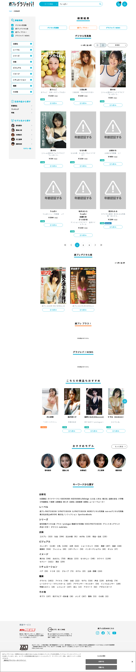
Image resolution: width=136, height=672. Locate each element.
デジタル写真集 (21, 25)
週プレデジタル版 (21, 28)
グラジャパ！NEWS (22, 35)
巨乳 (62, 546)
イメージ (16, 74)
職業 (14, 86)
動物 (92, 596)
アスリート (90, 587)
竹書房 (51, 502)
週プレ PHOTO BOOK (48, 511)
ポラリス (54, 527)
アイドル (62, 580)
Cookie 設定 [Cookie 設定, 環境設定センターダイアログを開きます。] (101, 656)
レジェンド (64, 587)
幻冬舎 (98, 498)
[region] (68, 662)
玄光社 (92, 498)
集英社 (104, 498)
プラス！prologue (63, 524)
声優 (99, 580)
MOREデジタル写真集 (94, 511)
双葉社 (86, 502)
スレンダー (48, 546)
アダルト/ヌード (105, 587)
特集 (12, 113)
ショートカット (89, 546)
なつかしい (87, 558)
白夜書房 (78, 502)
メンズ (81, 596)
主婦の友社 (112, 498)
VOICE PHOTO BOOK (92, 524)
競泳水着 (71, 536)
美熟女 (73, 558)
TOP (10, 11)
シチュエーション (19, 80)
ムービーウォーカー (97, 502)
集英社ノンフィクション (67, 514)
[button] (125, 401)
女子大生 (111, 580)
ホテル (80, 571)
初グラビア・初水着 (63, 596)
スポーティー (76, 549)
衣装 (14, 62)
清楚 (45, 561)
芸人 (77, 587)
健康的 (46, 549)
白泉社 (72, 502)
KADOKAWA (65, 498)
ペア (44, 571)
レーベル (16, 50)
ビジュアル (17, 68)
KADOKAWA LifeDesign (80, 498)
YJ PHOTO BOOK (63, 511)
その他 (15, 92)
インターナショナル (95, 549)
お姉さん (59, 558)
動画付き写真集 (77, 524)
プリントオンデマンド (110, 524)
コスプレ (46, 536)
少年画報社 (44, 502)
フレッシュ (59, 549)
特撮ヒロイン (48, 587)
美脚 (105, 546)
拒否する (101, 661)
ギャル (112, 549)
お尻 (74, 546)
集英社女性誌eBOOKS (48, 514)
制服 (59, 536)
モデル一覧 (27, 148)
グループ (68, 571)
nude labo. (63, 527)
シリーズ (16, 56)
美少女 (46, 558)
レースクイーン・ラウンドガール (56, 583)
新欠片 (65, 502)
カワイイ (103, 558)
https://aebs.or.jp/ (37, 648)
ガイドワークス (53, 498)
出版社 (15, 44)
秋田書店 (43, 498)
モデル (87, 580)
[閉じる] (132, 661)
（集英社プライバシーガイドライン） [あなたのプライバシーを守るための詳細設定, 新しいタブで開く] (14, 660)
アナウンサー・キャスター (86, 583)
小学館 (120, 498)
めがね (85, 536)
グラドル (47, 580)
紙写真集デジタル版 (47, 524)
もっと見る (119, 446)
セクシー (119, 558)
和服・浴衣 (99, 536)
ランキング (15, 109)
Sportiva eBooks (84, 514)
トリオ (55, 571)
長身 (116, 546)
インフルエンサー (111, 583)
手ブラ (46, 596)
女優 (75, 580)
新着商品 (14, 106)
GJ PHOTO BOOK (78, 511)
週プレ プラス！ (21, 32)
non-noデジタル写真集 (113, 511)
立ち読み (53, 103)
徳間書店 (58, 502)
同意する (101, 667)
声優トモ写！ (45, 527)
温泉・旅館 (94, 571)
